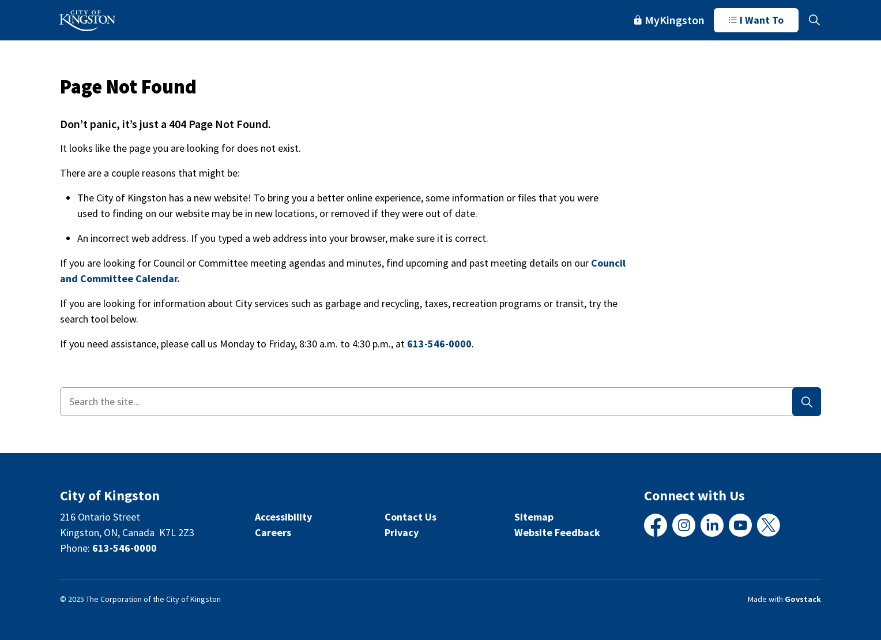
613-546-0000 (439, 343)
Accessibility (283, 516)
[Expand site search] (814, 20)
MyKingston (669, 20)
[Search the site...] (440, 401)
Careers (273, 532)
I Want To (756, 20)
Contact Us (410, 516)
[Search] (806, 401)
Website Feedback (557, 532)
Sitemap (534, 516)
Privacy (402, 532)
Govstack (803, 599)
